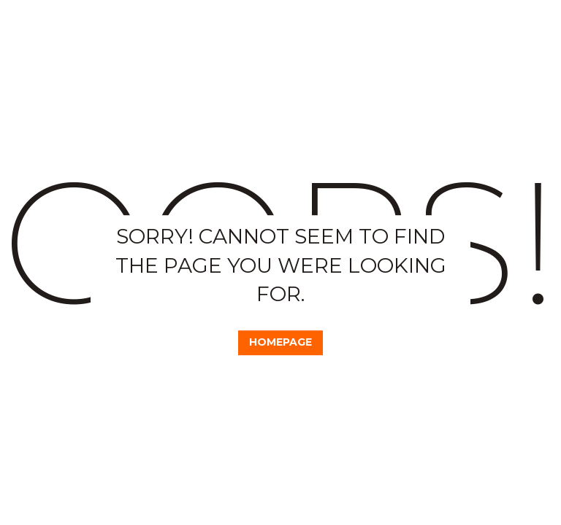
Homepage (280, 342)
